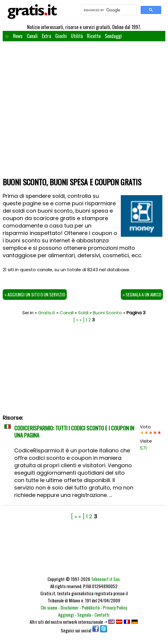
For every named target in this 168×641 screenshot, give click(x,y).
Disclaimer (70, 607)
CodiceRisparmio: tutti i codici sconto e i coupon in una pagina (74, 431)
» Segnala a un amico (142, 294)
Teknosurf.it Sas (105, 579)
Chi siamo (49, 607)
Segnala (84, 614)
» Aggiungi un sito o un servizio (34, 294)
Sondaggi (113, 36)
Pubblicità (91, 607)
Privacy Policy (115, 607)
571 (143, 448)
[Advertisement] (84, 130)
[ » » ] (79, 320)
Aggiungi (66, 614)
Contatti (102, 614)
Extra (46, 36)
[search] (108, 10)
